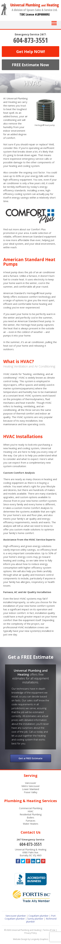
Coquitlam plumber (38, 915)
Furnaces (30, 820)
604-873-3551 (30, 40)
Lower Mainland (30, 789)
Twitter (23, 860)
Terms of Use (49, 930)
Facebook (18, 860)
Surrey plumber (35, 918)
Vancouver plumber (16, 915)
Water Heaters (30, 823)
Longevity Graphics (39, 939)
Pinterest (43, 860)
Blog (38, 860)
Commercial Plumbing (30, 808)
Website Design (20, 939)
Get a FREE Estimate (30, 758)
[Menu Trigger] (54, 22)
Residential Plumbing (30, 814)
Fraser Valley (30, 792)
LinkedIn (33, 860)
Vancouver (30, 782)
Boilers (30, 817)
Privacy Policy (30, 933)
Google (28, 860)
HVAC (31, 811)
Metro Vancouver (30, 786)
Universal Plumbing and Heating (26, 930)
